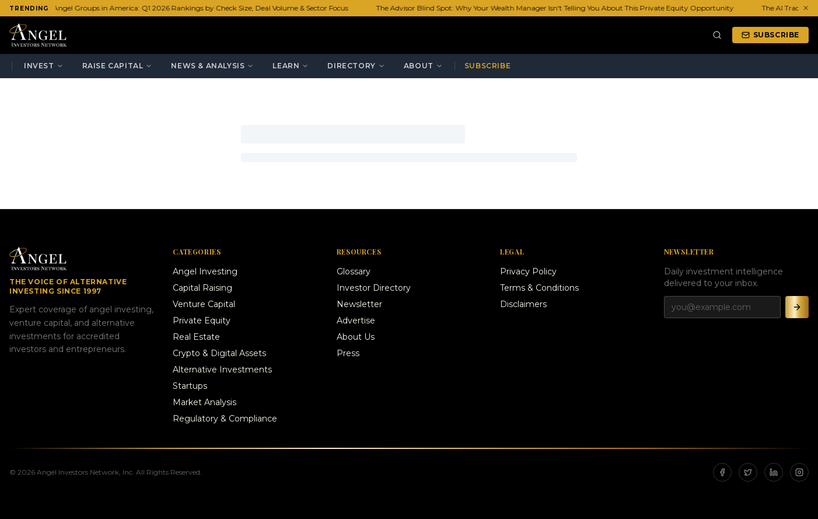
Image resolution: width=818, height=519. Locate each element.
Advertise (356, 320)
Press (348, 353)
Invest (44, 65)
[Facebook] (722, 472)
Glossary (353, 271)
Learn (290, 65)
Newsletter (359, 304)
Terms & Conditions (539, 288)
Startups (190, 386)
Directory (355, 65)
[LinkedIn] (773, 472)
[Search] (717, 35)
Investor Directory (374, 288)
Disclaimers (523, 304)
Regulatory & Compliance (225, 418)
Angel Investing (205, 271)
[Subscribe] (797, 307)
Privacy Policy (528, 271)
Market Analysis (204, 402)
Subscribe (770, 34)
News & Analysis (212, 65)
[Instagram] (799, 472)
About (423, 65)
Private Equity (201, 320)
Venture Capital (204, 304)
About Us (356, 337)
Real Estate (196, 337)
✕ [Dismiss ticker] (806, 8)
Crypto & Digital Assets (219, 353)
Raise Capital (117, 65)
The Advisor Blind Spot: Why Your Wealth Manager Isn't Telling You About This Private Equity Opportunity (556, 8)
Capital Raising (202, 288)
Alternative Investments (222, 369)
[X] (748, 472)
